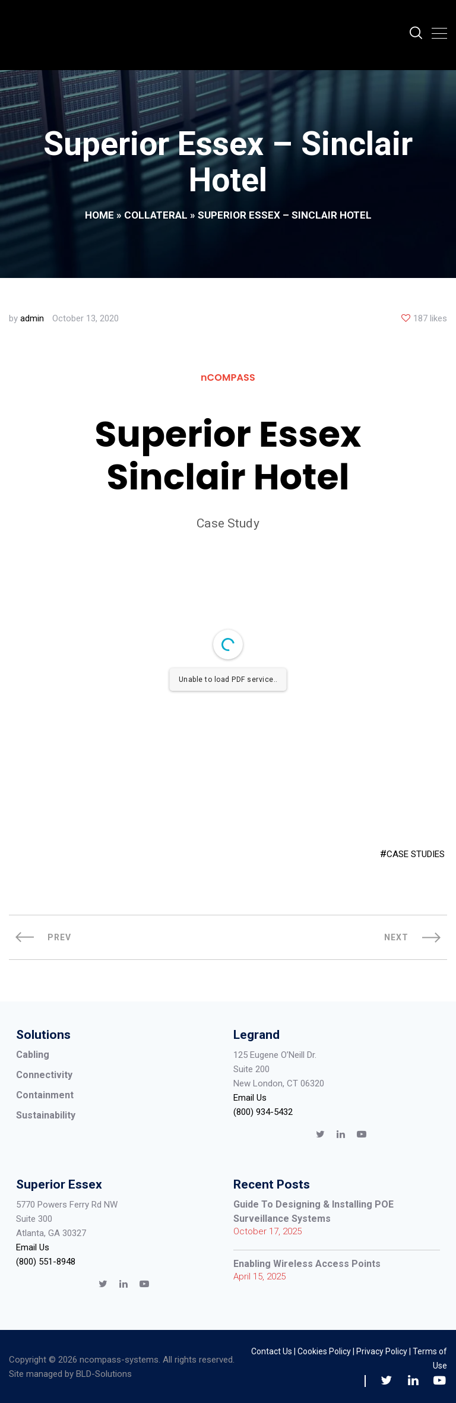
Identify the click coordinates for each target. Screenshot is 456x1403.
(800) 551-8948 (45, 1261)
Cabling (32, 1054)
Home (99, 215)
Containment (45, 1095)
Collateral (156, 215)
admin (32, 318)
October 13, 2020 (85, 318)
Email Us (250, 1097)
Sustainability (45, 1115)
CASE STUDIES (416, 854)
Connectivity (44, 1074)
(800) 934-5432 (263, 1112)
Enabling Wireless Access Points (307, 1263)
